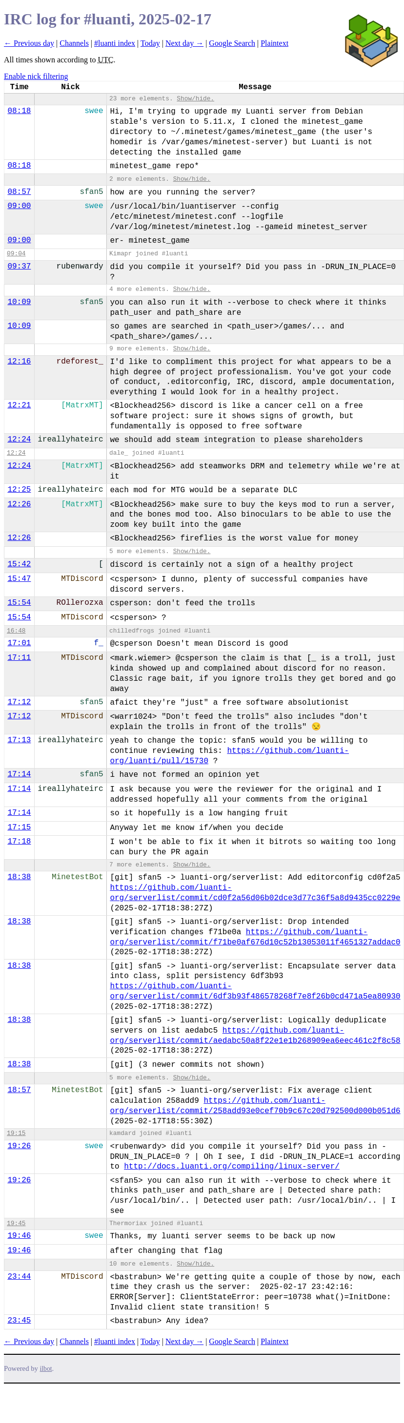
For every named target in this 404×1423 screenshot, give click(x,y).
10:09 (19, 302)
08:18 (19, 111)
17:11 (19, 658)
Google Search (232, 43)
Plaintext (274, 43)
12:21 (19, 405)
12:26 (19, 504)
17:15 (19, 827)
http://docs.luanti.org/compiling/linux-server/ (232, 1166)
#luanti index (114, 43)
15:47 (19, 579)
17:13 (19, 740)
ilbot (46, 1368)
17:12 (19, 702)
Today (150, 43)
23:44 (19, 1276)
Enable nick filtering (36, 76)
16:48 (16, 631)
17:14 (19, 774)
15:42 (19, 564)
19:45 (16, 1223)
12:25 (19, 489)
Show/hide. (195, 98)
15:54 (19, 602)
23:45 (19, 1320)
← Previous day (29, 43)
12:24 (19, 439)
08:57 (19, 192)
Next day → (184, 43)
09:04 (16, 253)
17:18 (19, 841)
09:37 (19, 266)
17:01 (19, 643)
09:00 (19, 206)
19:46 (19, 1235)
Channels (74, 43)
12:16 (19, 361)
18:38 (19, 877)
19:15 (16, 1133)
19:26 (19, 1146)
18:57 (19, 1090)
